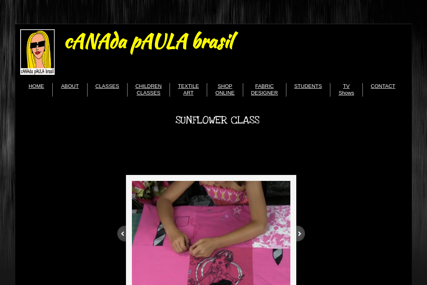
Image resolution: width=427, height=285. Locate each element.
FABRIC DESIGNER (264, 89)
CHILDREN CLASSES (148, 89)
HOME (36, 86)
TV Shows (346, 89)
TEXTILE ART (188, 89)
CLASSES (107, 86)
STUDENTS (308, 86)
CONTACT (383, 86)
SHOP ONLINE (224, 89)
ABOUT (70, 86)
